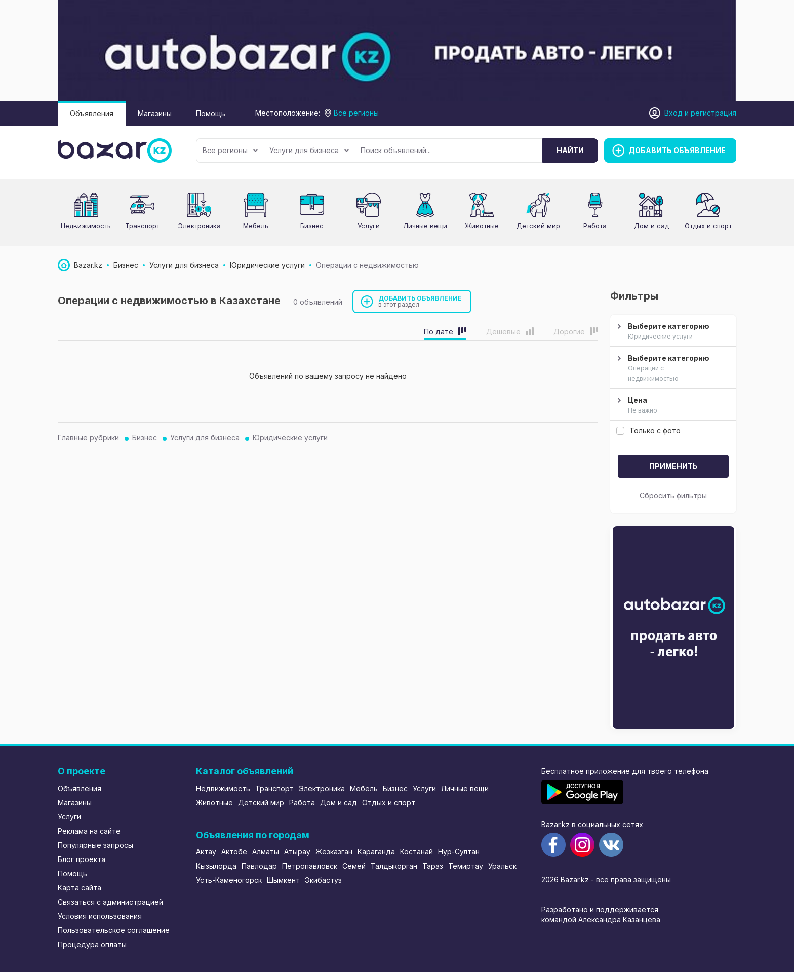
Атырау (297, 851)
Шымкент (283, 880)
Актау (206, 851)
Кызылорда (216, 866)
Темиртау (465, 866)
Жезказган (333, 851)
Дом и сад (651, 225)
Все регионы (230, 150)
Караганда (376, 851)
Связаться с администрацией (110, 902)
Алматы (265, 851)
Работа (595, 225)
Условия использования (100, 916)
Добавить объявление (420, 301)
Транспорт (142, 225)
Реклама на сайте (89, 831)
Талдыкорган (394, 866)
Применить (673, 466)
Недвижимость (86, 225)
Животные (482, 225)
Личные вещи (425, 225)
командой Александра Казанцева (600, 919)
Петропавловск (309, 866)
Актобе (234, 851)
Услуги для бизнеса (309, 150)
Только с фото (648, 430)
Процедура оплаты (92, 944)
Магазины (155, 113)
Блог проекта (81, 859)
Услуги (369, 225)
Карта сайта (79, 887)
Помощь (210, 113)
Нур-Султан (459, 851)
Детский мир (538, 225)
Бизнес (312, 225)
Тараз (432, 866)
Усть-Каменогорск (229, 880)
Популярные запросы (95, 845)
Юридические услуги (290, 437)
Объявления (91, 113)
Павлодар (259, 866)
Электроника (199, 225)
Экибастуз (323, 880)
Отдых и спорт (708, 225)
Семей (354, 866)
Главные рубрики (88, 437)
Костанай (416, 851)
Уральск (502, 866)
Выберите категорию (672, 331)
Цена (672, 405)
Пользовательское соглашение (114, 930)
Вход (673, 112)
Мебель (255, 225)
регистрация (713, 112)
